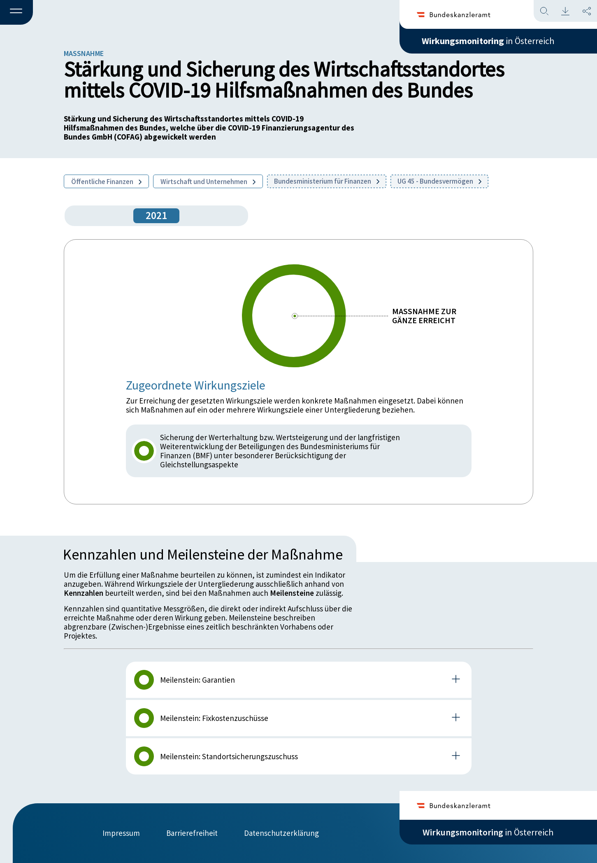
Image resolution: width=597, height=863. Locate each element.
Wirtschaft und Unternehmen (208, 181)
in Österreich (488, 41)
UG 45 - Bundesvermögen (439, 181)
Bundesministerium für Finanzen (326, 181)
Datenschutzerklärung (281, 833)
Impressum (121, 833)
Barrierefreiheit (192, 833)
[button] (16, 12)
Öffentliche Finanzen (106, 181)
